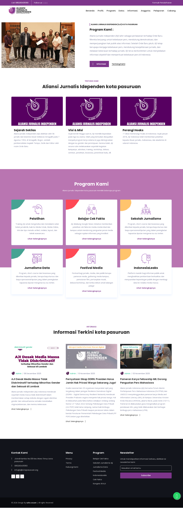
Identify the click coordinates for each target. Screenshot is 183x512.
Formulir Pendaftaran (162, 2)
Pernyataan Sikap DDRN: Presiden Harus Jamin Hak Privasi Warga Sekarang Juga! (91, 383)
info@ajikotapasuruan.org (26, 474)
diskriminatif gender (23, 347)
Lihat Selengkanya (146, 239)
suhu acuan (31, 507)
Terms (69, 467)
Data (121, 10)
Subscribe (146, 479)
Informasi (132, 10)
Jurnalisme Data (100, 471)
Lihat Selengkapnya (37, 239)
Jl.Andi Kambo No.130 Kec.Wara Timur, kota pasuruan (33, 464)
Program (111, 10)
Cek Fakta (97, 483)
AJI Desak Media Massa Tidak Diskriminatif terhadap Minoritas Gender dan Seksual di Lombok (37, 383)
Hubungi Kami (72, 471)
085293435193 (21, 3)
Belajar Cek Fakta (101, 463)
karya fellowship (130, 347)
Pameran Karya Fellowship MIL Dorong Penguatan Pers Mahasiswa (144, 381)
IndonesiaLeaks (100, 479)
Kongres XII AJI (99, 487)
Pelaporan (159, 10)
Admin (19, 374)
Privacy (69, 463)
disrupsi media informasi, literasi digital (86, 347)
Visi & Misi (76, 130)
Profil (100, 10)
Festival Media (99, 475)
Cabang (171, 10)
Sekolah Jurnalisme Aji (103, 467)
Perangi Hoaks (134, 130)
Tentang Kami (119, 64)
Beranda (90, 10)
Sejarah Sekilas (25, 130)
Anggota (145, 10)
